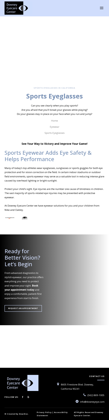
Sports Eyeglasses (55, 132)
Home (54, 120)
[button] (23, 308)
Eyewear (54, 126)
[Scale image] (10, 218)
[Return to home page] (18, 8)
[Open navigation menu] (101, 8)
